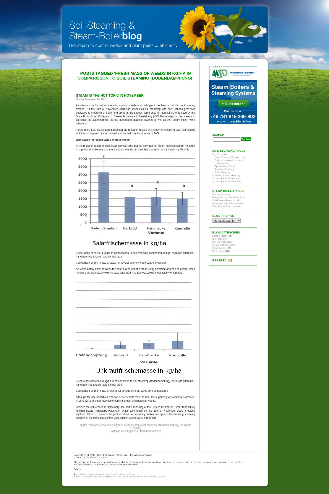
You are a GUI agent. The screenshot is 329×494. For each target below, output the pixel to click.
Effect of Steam (219, 236)
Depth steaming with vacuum (228, 160)
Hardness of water (221, 194)
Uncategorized (129, 431)
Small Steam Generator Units (226, 200)
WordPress (91, 457)
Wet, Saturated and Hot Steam (227, 206)
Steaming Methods (221, 245)
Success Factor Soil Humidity (226, 178)
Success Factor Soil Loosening (227, 181)
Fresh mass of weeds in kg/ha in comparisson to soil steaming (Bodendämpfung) (132, 425)
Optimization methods (225, 166)
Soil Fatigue (218, 239)
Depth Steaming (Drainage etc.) (230, 157)
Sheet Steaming (222, 172)
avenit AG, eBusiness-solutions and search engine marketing (105, 474)
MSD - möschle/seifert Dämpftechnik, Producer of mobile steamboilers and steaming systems (121, 476)
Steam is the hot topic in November (110, 95)
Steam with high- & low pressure (227, 203)
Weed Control (219, 251)
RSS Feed (219, 260)
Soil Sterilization (220, 242)
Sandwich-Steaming (224, 169)
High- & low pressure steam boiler (228, 197)
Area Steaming (219, 154)
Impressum (102, 457)
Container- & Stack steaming (226, 175)
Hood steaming (222, 163)
